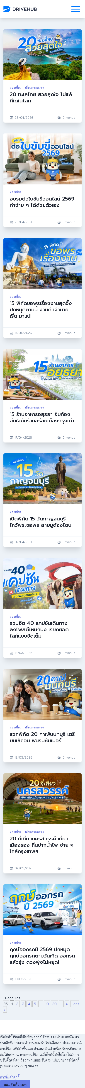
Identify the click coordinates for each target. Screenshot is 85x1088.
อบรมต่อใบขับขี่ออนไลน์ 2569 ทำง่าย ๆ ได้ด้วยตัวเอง (42, 202)
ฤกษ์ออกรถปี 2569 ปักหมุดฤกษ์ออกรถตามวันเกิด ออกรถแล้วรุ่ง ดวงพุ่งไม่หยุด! (42, 956)
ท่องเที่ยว (16, 87)
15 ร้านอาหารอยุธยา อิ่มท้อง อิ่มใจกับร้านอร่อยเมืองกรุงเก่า (42, 417)
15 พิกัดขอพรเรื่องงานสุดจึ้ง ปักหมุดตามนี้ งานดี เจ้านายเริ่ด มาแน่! (41, 310)
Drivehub (69, 117)
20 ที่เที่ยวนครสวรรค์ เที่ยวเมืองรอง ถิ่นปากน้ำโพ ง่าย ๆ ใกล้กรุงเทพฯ (41, 845)
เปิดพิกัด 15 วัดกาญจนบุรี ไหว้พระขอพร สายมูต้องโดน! (41, 522)
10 (47, 1003)
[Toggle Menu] (75, 9)
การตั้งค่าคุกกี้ (9, 1077)
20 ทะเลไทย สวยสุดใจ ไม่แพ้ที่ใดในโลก (41, 97)
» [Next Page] (67, 1003)
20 (54, 1003)
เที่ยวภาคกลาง (34, 87)
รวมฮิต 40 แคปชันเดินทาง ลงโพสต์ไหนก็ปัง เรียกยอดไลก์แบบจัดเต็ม (39, 629)
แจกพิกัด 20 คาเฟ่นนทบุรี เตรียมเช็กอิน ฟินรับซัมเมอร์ (42, 737)
